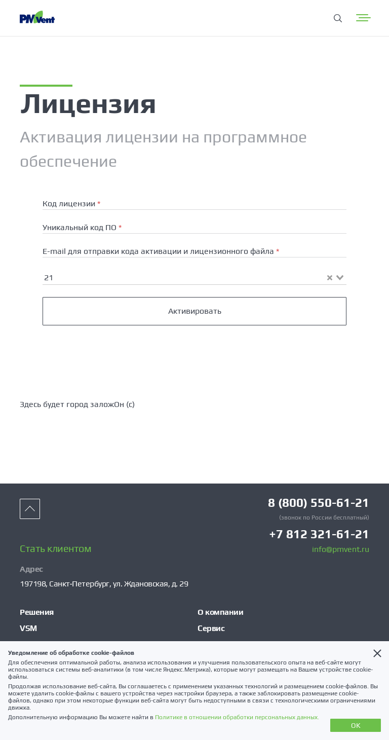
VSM (28, 628)
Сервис (211, 628)
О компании (220, 612)
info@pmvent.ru (340, 549)
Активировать (194, 311)
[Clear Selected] (329, 277)
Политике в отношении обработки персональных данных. (237, 717)
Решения (37, 612)
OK (356, 725)
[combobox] (194, 277)
